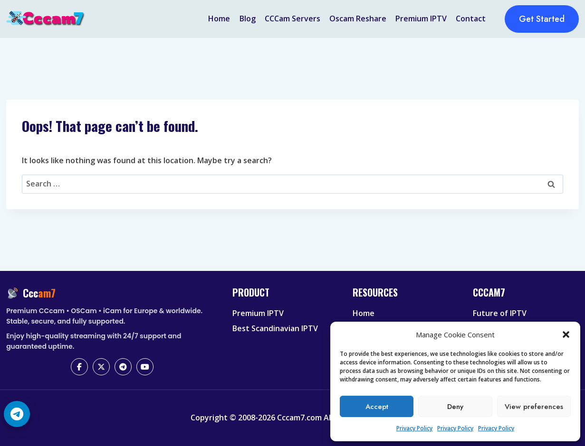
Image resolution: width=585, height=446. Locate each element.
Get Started (542, 19)
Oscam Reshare (357, 18)
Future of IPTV (500, 313)
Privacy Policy (414, 428)
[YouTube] (144, 366)
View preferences (534, 406)
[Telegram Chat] (17, 414)
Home (219, 18)
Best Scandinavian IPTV (275, 328)
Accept (376, 406)
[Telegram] (123, 366)
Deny (455, 406)
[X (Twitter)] (101, 366)
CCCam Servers (292, 18)
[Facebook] (79, 366)
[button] (566, 334)
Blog (248, 18)
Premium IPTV (421, 18)
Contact (471, 18)
